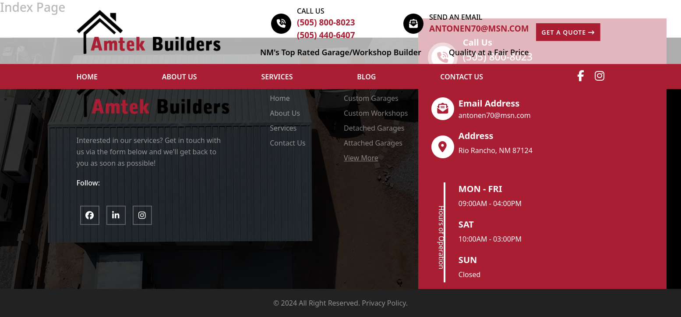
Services (277, 77)
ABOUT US (179, 77)
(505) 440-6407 (326, 35)
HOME (87, 77)
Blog (366, 77)
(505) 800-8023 (326, 22)
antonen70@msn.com (479, 28)
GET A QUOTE (568, 32)
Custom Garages (371, 98)
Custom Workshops (376, 113)
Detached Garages (374, 128)
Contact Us (461, 77)
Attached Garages (373, 143)
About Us (285, 113)
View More (361, 158)
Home (280, 98)
